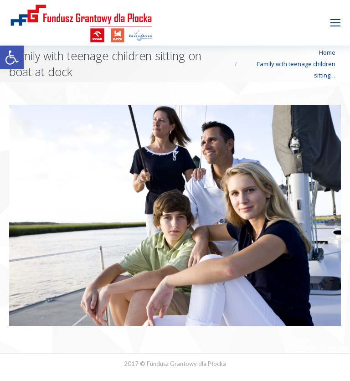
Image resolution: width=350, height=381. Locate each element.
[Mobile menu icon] (335, 22)
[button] (12, 57)
